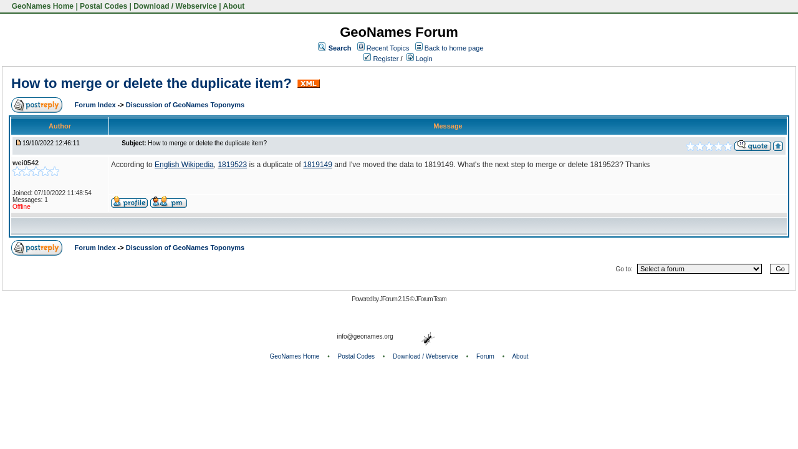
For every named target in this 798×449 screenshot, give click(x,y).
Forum (485, 356)
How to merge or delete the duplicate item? (151, 83)
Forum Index (96, 105)
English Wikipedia (184, 164)
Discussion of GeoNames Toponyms (185, 105)
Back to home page (454, 48)
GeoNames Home (41, 6)
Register (380, 58)
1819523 (232, 164)
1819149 (317, 164)
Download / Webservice (175, 6)
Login (419, 58)
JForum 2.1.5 (395, 299)
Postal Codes (103, 6)
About (234, 6)
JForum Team (430, 299)
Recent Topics (388, 48)
